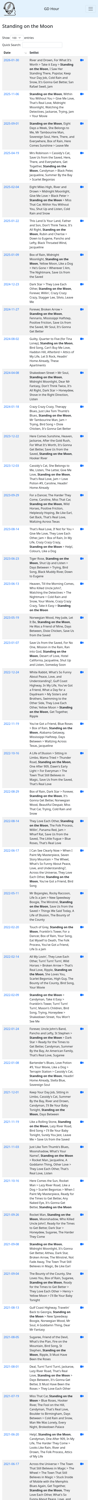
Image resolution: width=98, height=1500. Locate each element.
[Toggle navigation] (91, 8)
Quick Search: (32, 45)
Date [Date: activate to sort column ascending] (7, 53)
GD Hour (51, 8)
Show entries (18, 38)
